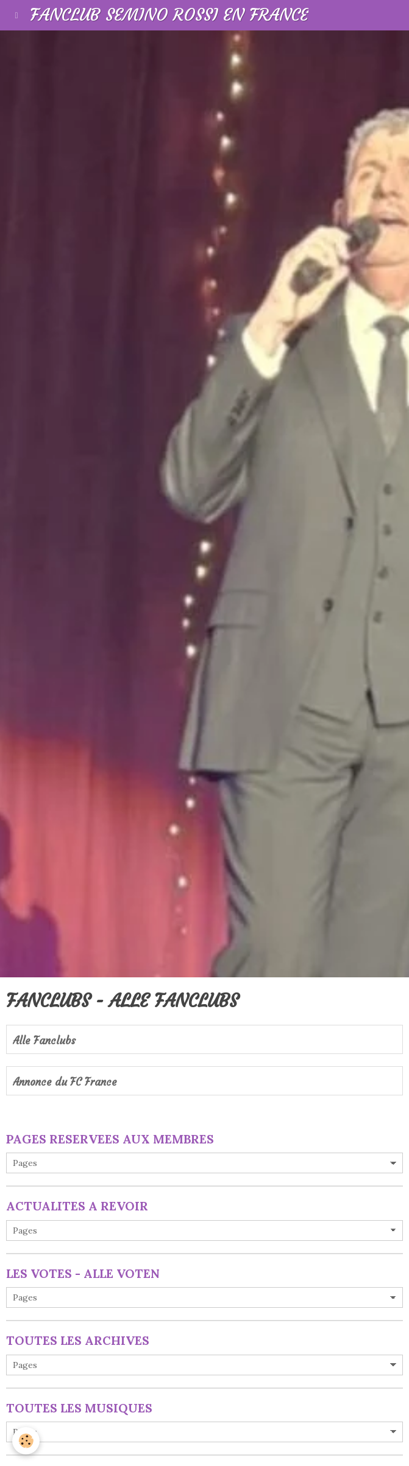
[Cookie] (26, 1440)
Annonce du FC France (65, 1082)
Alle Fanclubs (44, 1041)
